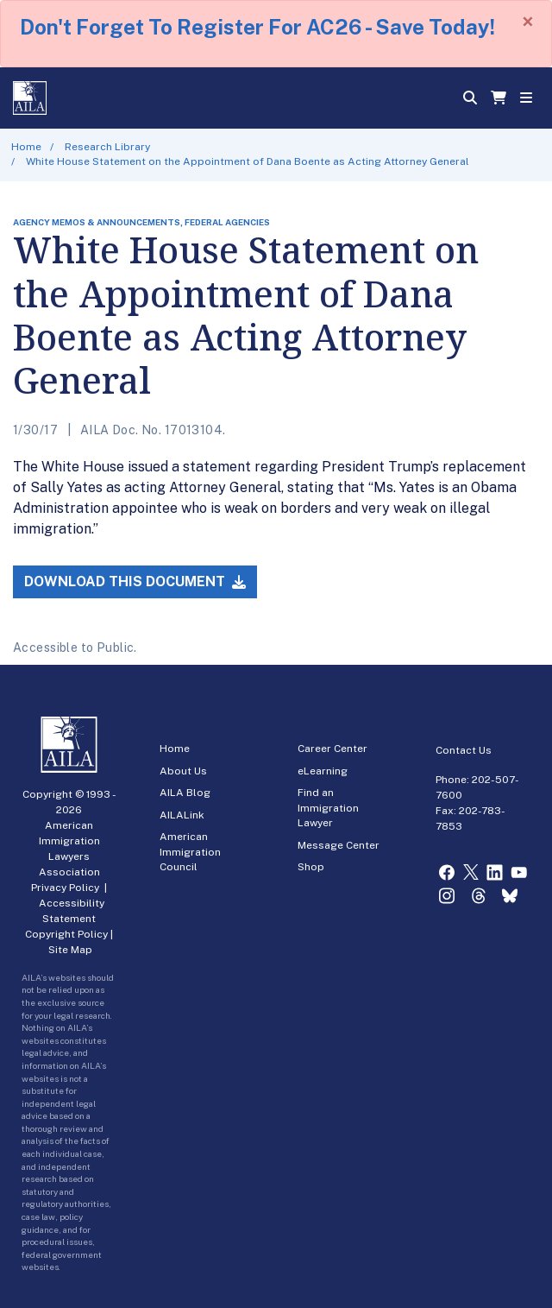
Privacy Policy (65, 887)
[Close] (528, 21)
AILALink (182, 815)
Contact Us (464, 750)
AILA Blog (185, 793)
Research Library (107, 147)
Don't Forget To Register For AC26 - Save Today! (257, 27)
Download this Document (135, 581)
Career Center (332, 748)
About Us (183, 771)
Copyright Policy (66, 934)
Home (26, 147)
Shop (311, 867)
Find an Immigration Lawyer (328, 808)
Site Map (70, 950)
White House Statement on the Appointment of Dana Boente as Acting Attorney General (247, 161)
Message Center (339, 845)
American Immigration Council (190, 852)
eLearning (323, 771)
